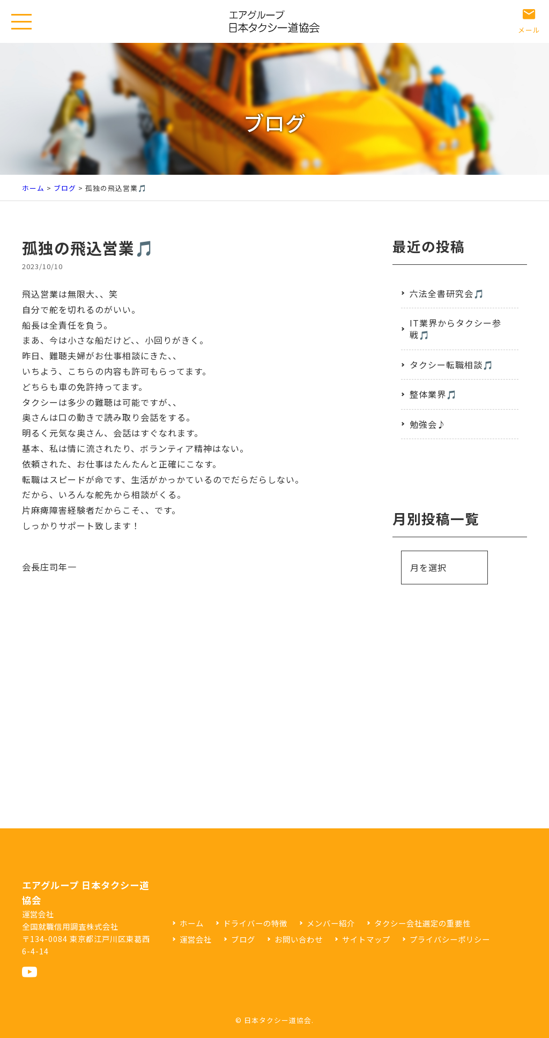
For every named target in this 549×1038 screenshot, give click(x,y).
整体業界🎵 (433, 394)
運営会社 (196, 939)
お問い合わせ (298, 939)
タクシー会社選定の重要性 (422, 923)
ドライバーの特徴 (255, 923)
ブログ (65, 188)
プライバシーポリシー (450, 939)
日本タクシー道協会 (277, 1020)
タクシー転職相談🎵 (452, 364)
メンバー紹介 (331, 923)
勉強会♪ (428, 424)
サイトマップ (366, 939)
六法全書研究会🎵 (447, 293)
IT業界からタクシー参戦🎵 (455, 328)
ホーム (33, 188)
